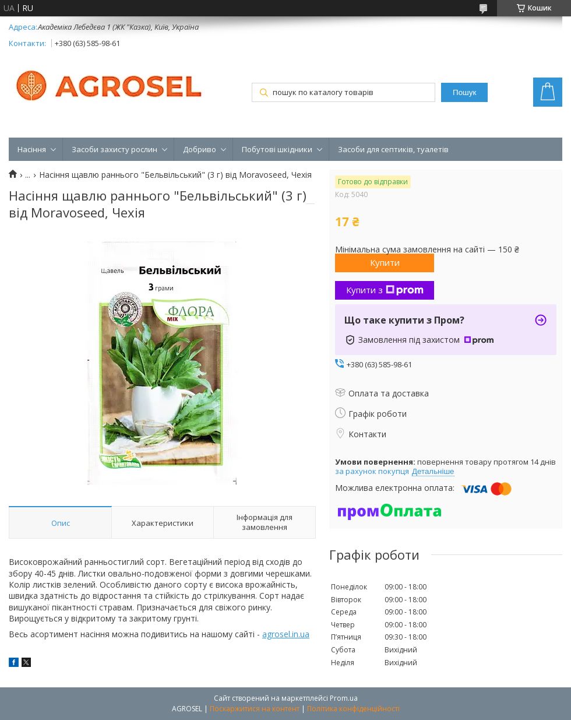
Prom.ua (344, 698)
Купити (385, 262)
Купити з (385, 290)
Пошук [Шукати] (464, 92)
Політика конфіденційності (353, 709)
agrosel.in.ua (285, 634)
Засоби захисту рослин (114, 149)
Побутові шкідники (277, 149)
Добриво (199, 149)
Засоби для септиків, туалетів (393, 149)
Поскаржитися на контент (254, 709)
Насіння (31, 149)
